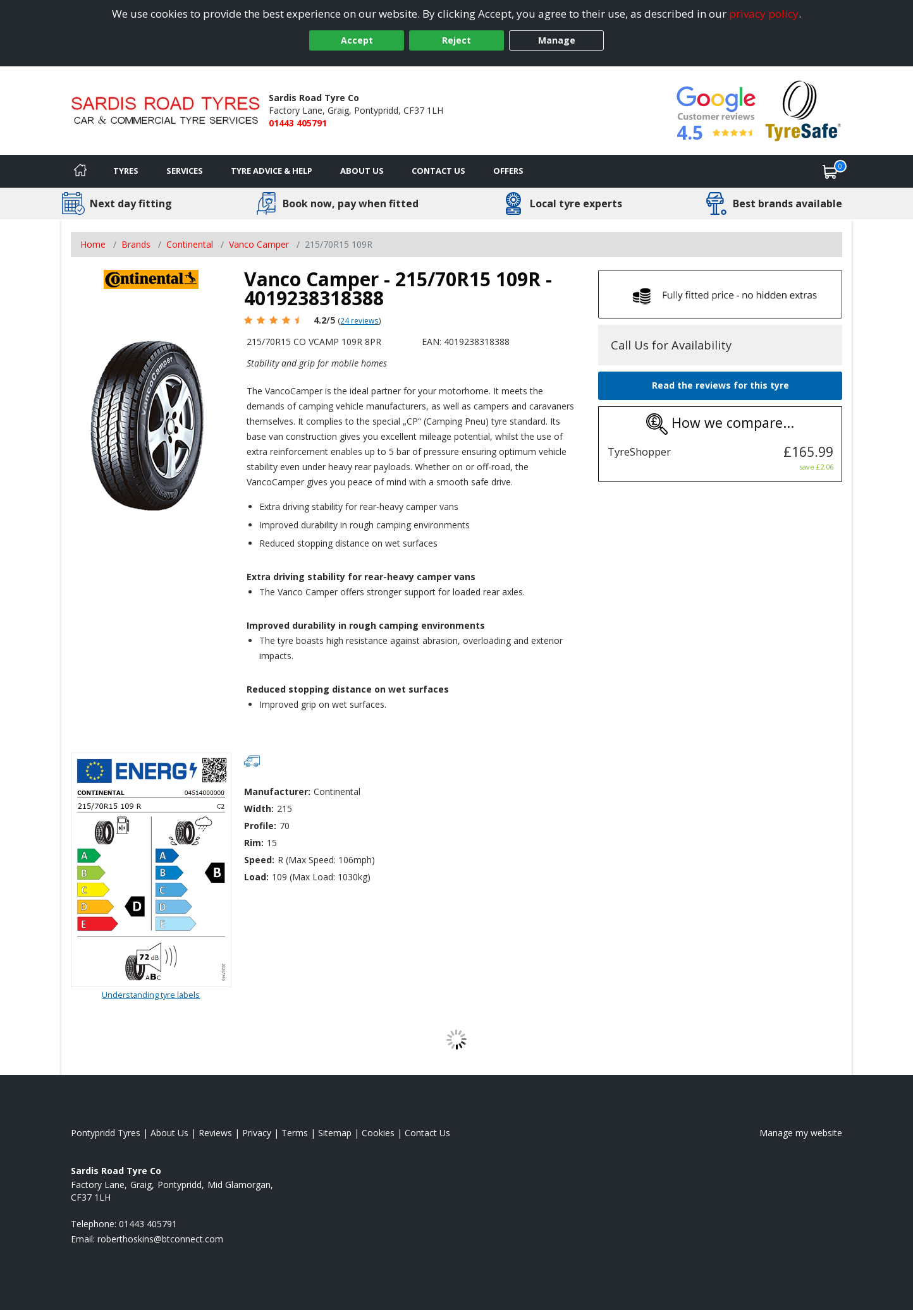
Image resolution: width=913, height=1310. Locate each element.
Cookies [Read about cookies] (378, 1133)
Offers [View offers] (508, 170)
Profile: (260, 826)
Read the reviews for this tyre (720, 385)
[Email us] (160, 1239)
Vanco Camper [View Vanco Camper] (259, 244)
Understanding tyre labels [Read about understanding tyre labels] (151, 994)
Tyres (125, 170)
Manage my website (800, 1133)
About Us (362, 170)
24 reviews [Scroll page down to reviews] (359, 320)
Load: (256, 877)
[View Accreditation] (803, 110)
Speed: (259, 860)
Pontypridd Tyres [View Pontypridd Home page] (105, 1133)
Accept (357, 40)
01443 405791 (298, 123)
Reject (456, 40)
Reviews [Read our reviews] (215, 1133)
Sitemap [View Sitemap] (335, 1133)
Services (184, 170)
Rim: (254, 843)
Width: (259, 809)
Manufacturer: (277, 791)
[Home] (80, 171)
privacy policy (764, 13)
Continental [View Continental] (189, 244)
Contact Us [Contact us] (438, 170)
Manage (556, 40)
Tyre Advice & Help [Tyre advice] (271, 170)
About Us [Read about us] (169, 1133)
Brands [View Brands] (135, 244)
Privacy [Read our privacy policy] (256, 1133)
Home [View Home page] (93, 244)
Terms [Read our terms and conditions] (294, 1133)
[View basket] (830, 171)
